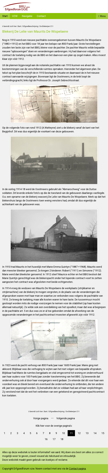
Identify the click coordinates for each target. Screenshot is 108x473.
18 (61, 439)
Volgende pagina (65, 418)
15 (102, 433)
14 (95, 433)
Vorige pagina (40, 418)
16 (46, 439)
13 (87, 433)
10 (63, 433)
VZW (14, 16)
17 (54, 439)
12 (79, 433)
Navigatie (27, 16)
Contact (41, 16)
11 (71, 433)
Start (5, 16)
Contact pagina (77, 468)
